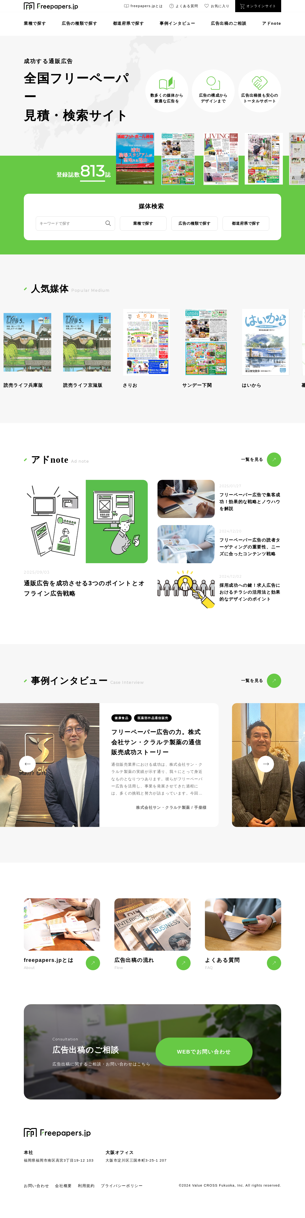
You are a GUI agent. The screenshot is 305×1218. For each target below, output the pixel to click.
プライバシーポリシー (122, 1186)
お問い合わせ (36, 1186)
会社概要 (63, 1186)
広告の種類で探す (79, 23)
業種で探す (35, 23)
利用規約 (86, 1186)
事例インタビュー (177, 23)
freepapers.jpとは (143, 7)
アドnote (271, 23)
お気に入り (216, 7)
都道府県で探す (128, 23)
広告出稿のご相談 (229, 23)
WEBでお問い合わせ (204, 1052)
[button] (27, 764)
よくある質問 (183, 7)
